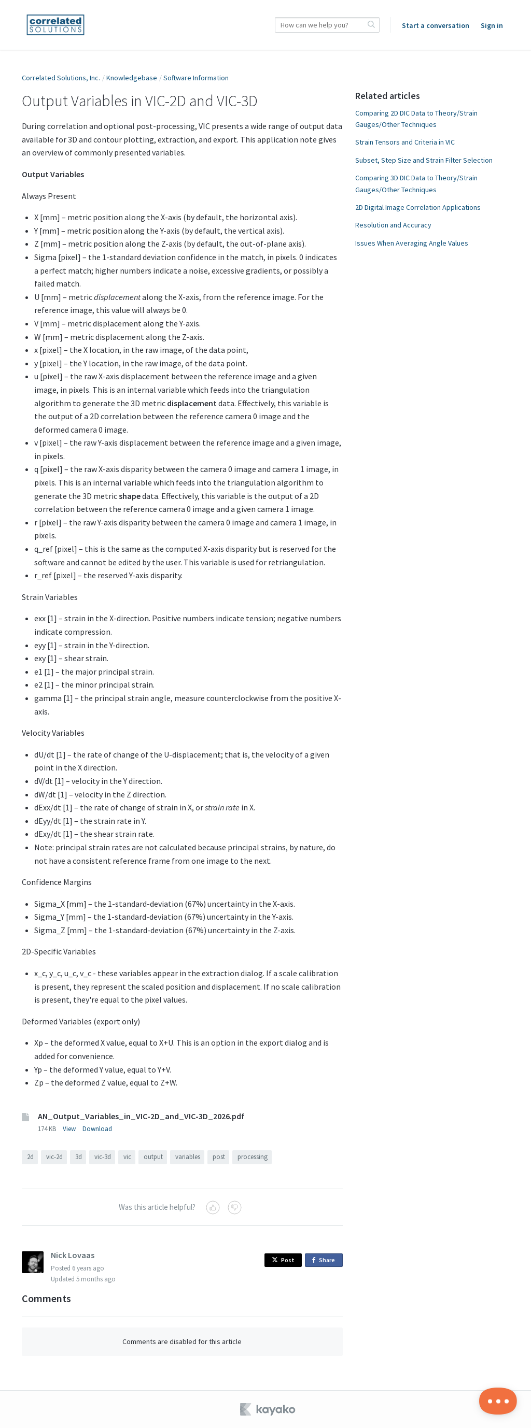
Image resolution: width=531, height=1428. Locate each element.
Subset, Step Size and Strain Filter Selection (424, 160)
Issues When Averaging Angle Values (411, 243)
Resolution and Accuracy (393, 225)
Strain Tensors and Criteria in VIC (405, 142)
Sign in (492, 25)
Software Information (196, 77)
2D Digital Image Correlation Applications (418, 207)
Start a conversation (435, 25)
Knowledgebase (131, 77)
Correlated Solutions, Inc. (61, 77)
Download (97, 1128)
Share (325, 1260)
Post (283, 1260)
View (69, 1128)
